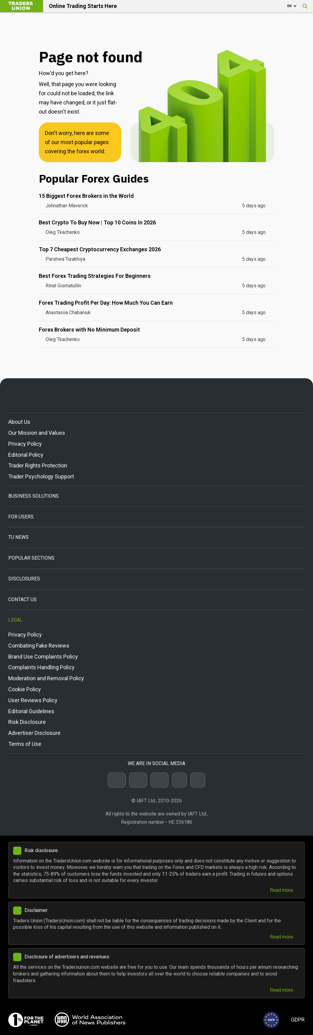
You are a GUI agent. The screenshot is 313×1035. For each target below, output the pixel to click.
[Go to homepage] (156, 395)
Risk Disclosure (27, 722)
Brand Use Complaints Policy (43, 656)
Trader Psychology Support (41, 476)
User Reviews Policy (32, 700)
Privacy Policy (25, 444)
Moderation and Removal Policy (46, 678)
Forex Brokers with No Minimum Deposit (89, 329)
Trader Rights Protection (37, 465)
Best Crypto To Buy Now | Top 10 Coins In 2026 (97, 222)
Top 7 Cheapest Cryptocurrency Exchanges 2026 (100, 249)
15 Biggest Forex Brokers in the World (86, 196)
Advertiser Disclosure (34, 733)
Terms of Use (24, 744)
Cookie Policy (24, 689)
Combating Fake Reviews (38, 645)
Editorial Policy (25, 455)
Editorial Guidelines (31, 711)
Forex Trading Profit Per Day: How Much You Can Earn (106, 303)
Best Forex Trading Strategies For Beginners (95, 276)
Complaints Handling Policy (41, 667)
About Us (19, 422)
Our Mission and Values (36, 433)
